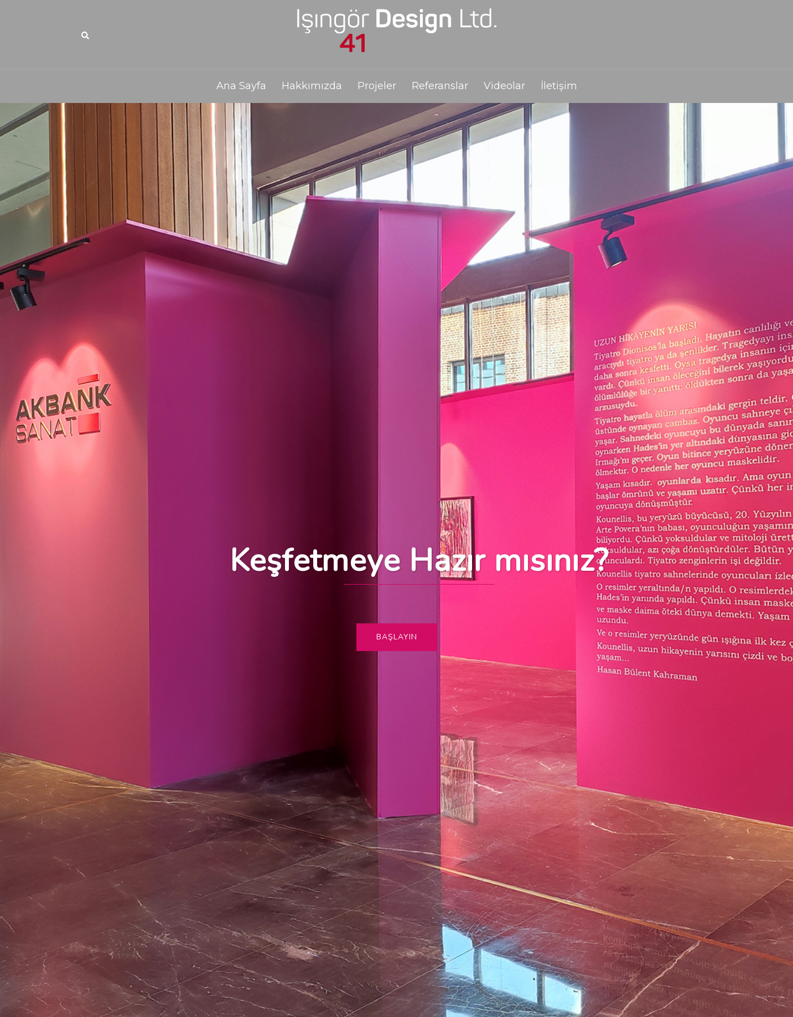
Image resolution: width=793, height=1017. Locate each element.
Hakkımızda (312, 86)
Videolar (504, 86)
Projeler (376, 86)
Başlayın (396, 637)
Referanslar (440, 86)
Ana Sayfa (241, 86)
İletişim (559, 86)
